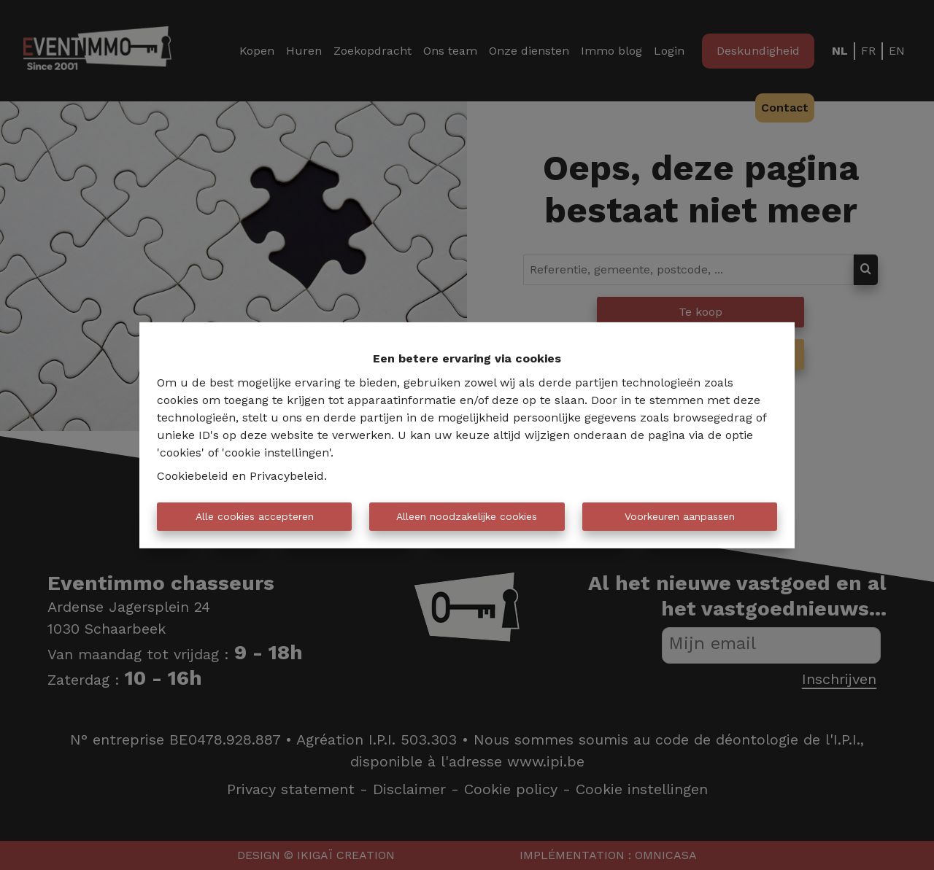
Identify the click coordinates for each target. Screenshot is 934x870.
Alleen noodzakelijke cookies (466, 516)
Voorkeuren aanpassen (680, 516)
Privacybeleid (287, 476)
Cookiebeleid (192, 476)
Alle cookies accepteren (255, 516)
